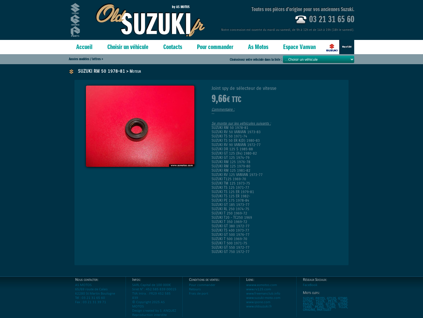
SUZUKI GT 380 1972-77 (230, 226)
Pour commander (215, 47)
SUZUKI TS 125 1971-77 (230, 187)
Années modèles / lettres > (86, 58)
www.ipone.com (258, 306)
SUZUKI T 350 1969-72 (229, 222)
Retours (195, 293)
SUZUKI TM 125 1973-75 (230, 183)
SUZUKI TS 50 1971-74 (229, 136)
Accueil (84, 47)
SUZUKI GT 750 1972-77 (230, 252)
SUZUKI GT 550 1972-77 (230, 247)
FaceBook (310, 289)
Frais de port (198, 297)
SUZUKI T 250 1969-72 (229, 213)
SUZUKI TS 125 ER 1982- (230, 196)
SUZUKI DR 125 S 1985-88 (232, 149)
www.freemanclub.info (263, 297)
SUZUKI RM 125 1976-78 (230, 162)
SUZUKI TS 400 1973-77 (230, 230)
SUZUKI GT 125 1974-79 (230, 157)
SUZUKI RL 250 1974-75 (230, 209)
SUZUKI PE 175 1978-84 (230, 200)
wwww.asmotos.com (261, 289)
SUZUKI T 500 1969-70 (229, 239)
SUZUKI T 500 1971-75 (229, 243)
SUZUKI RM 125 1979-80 (230, 166)
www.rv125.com (258, 293)
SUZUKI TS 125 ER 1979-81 (232, 192)
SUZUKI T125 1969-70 (228, 179)
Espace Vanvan (299, 47)
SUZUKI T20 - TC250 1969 (231, 217)
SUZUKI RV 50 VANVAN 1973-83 (236, 132)
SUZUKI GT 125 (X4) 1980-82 (234, 153)
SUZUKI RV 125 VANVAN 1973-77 (237, 175)
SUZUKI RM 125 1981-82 (230, 170)
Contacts (172, 47)
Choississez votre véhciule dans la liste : (256, 59)
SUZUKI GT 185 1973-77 (230, 204)
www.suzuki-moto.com (263, 302)
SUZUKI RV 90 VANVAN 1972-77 (236, 145)
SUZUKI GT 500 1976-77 (230, 234)
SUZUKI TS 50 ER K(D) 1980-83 (235, 140)
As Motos (258, 47)
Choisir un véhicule (127, 47)
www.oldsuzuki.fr (259, 310)
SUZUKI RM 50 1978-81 (101, 71)
